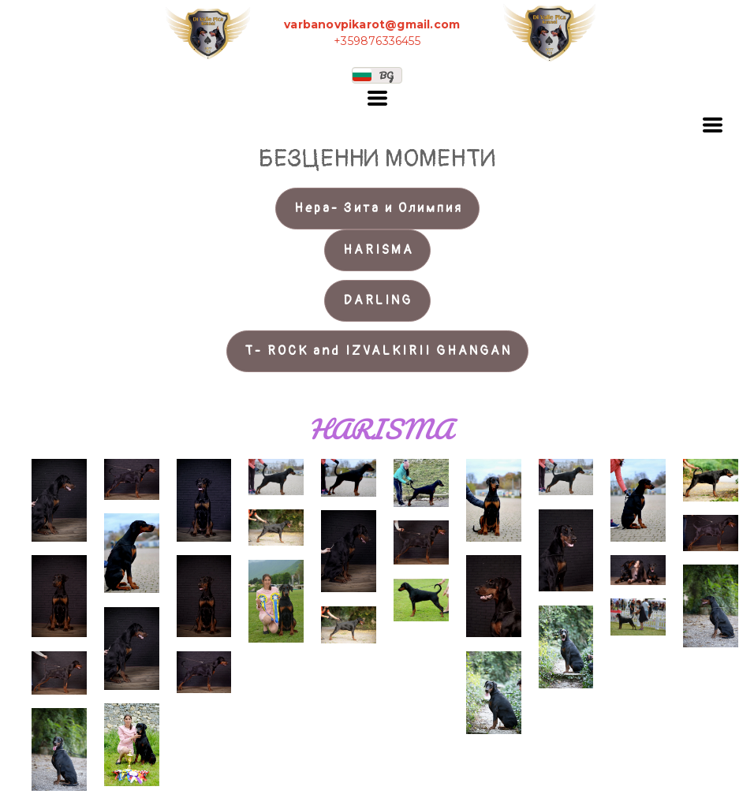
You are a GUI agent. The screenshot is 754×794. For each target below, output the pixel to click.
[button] (377, 75)
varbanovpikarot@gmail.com (372, 24)
